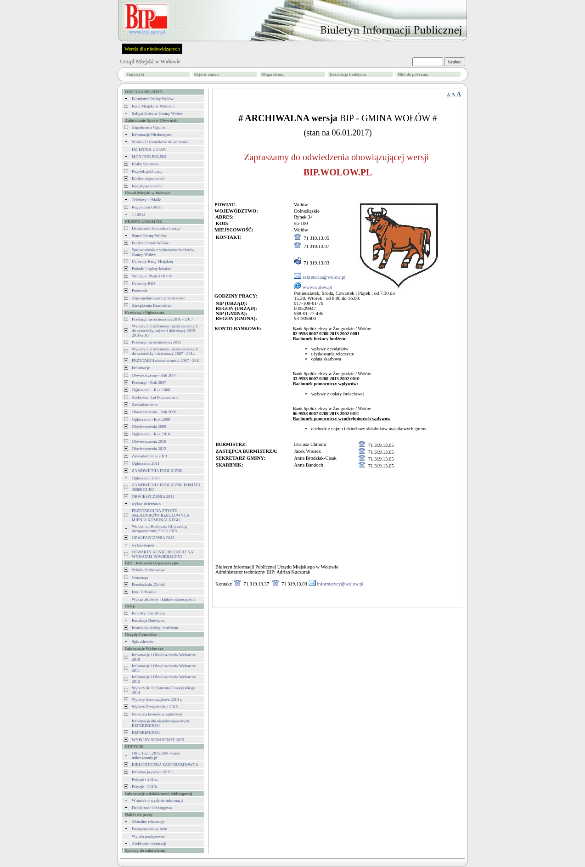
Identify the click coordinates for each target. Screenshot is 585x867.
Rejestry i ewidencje (148, 613)
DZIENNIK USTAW (149, 149)
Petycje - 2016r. (145, 786)
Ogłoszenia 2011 (145, 463)
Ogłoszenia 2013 (146, 478)
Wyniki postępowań (148, 836)
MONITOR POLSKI (149, 156)
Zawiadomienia (145, 404)
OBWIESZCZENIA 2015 (153, 537)
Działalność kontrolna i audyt (156, 228)
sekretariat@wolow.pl (324, 277)
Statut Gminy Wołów (149, 235)
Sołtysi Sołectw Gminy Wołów (157, 113)
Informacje (141, 368)
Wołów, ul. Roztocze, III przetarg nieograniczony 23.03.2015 (159, 528)
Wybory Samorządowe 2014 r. (157, 699)
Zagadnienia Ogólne (148, 127)
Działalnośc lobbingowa (152, 807)
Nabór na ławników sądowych (157, 714)
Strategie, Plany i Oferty (152, 276)
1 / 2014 (139, 214)
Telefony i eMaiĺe (146, 199)
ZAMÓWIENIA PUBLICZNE (157, 470)
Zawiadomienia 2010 (149, 456)
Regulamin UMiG (147, 207)
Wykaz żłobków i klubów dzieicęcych (163, 599)
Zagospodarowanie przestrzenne (158, 298)
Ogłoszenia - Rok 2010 (151, 434)
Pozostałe (140, 290)
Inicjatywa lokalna (147, 186)
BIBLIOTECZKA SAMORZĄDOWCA (165, 764)
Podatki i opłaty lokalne (151, 268)
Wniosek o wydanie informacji (157, 800)
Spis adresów (143, 641)
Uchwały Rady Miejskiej (152, 261)
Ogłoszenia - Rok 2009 (151, 419)
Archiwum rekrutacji (149, 843)
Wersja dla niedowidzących (152, 48)
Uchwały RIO (143, 283)
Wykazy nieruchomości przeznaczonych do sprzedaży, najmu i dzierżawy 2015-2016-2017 (165, 331)
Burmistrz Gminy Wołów (153, 98)
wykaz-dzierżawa (146, 503)
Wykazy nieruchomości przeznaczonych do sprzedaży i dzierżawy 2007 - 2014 (165, 351)
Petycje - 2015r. (145, 779)
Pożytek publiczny (147, 171)
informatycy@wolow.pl (340, 583)
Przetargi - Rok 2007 (149, 382)
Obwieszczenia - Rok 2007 (154, 375)
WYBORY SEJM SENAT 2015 (158, 740)
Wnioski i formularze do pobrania (160, 142)
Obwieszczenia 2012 (149, 448)
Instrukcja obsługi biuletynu (155, 627)
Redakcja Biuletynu (148, 620)
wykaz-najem (143, 545)
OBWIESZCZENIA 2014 (153, 496)
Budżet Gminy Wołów (150, 243)
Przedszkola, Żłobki (148, 584)
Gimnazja (140, 577)
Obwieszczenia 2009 (149, 426)
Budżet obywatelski (148, 178)
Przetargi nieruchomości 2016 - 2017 (162, 319)
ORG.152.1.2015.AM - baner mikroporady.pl (156, 755)
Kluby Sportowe (145, 164)
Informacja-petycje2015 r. (153, 772)
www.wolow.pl (317, 287)
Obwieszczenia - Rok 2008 (154, 412)
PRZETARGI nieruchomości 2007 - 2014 (166, 360)
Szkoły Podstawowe (148, 570)
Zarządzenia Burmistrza (151, 305)
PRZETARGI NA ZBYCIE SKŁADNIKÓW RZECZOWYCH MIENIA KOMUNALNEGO (161, 515)
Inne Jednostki (144, 592)
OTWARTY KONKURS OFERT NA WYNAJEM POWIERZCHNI (162, 554)
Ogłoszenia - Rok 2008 (151, 390)
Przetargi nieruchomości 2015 (156, 342)
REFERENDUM (146, 732)
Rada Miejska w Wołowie (153, 106)
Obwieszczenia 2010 (149, 441)
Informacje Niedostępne (152, 134)
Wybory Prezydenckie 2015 (155, 706)
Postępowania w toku (149, 829)
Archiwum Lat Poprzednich (155, 397)
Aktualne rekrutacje (148, 821)
